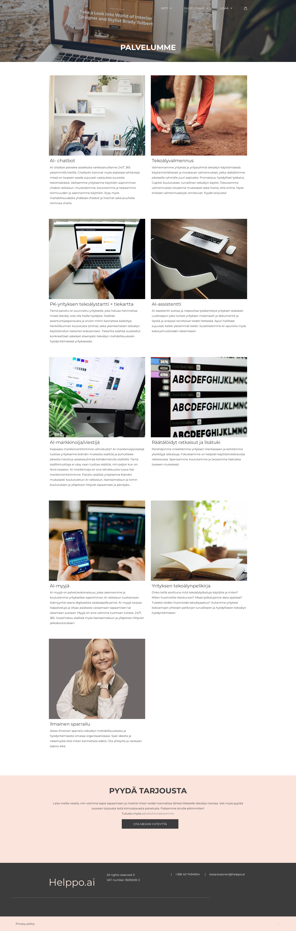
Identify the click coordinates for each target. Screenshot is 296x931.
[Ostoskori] (245, 8)
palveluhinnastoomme (158, 813)
